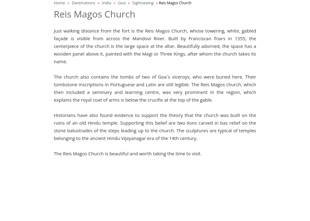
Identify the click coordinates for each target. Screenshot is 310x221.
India (106, 3)
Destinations (83, 3)
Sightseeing (143, 3)
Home (59, 3)
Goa (122, 3)
